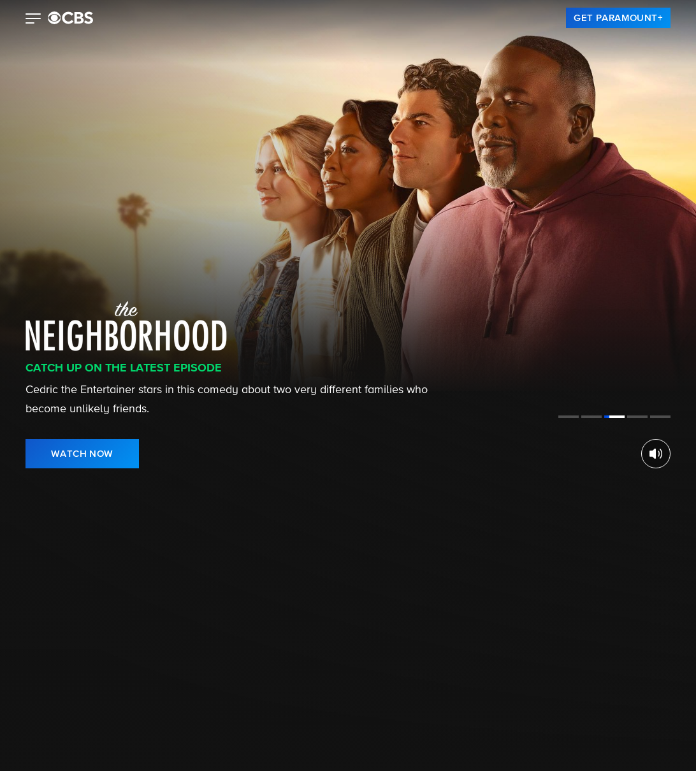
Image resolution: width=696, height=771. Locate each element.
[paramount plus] (70, 17)
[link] (618, 18)
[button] (33, 19)
